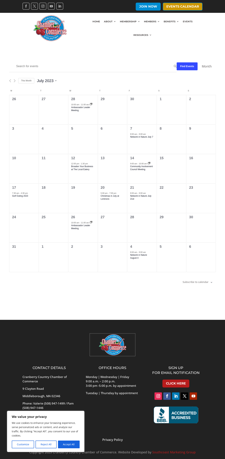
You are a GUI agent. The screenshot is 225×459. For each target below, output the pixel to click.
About (108, 21)
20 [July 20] (103, 187)
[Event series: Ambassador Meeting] (91, 104)
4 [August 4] (131, 246)
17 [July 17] (14, 187)
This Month (26, 80)
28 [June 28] (73, 99)
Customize (23, 444)
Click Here (176, 383)
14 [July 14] (132, 158)
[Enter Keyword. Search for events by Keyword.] (93, 66)
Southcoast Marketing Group (174, 452)
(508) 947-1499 (54, 403)
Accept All (69, 444)
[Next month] (15, 80)
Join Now (148, 6)
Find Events (187, 66)
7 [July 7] (131, 128)
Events (187, 21)
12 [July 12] (73, 158)
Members (150, 21)
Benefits (169, 21)
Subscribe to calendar (195, 282)
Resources (140, 35)
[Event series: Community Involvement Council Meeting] (149, 163)
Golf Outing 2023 (20, 196)
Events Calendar (182, 6)
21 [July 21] (132, 187)
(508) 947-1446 (32, 408)
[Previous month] (10, 80)
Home (96, 21)
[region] (45, 431)
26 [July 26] (73, 217)
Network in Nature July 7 (141, 137)
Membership (128, 21)
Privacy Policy (112, 440)
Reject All (46, 444)
